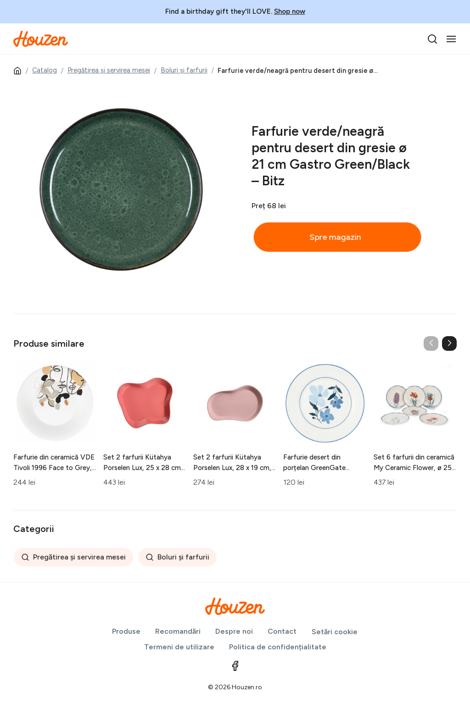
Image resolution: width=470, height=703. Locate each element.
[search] (432, 39)
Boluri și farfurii (184, 70)
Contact (282, 631)
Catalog (44, 70)
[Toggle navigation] (451, 38)
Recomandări (178, 631)
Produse (126, 631)
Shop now (289, 11)
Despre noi (234, 631)
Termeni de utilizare (179, 646)
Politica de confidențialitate (277, 646)
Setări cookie (335, 631)
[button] (449, 343)
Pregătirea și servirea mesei (108, 70)
